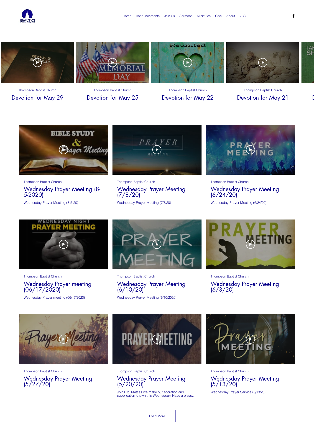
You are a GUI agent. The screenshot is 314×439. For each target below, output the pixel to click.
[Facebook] (293, 16)
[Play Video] (37, 62)
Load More (157, 416)
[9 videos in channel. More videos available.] (157, 261)
